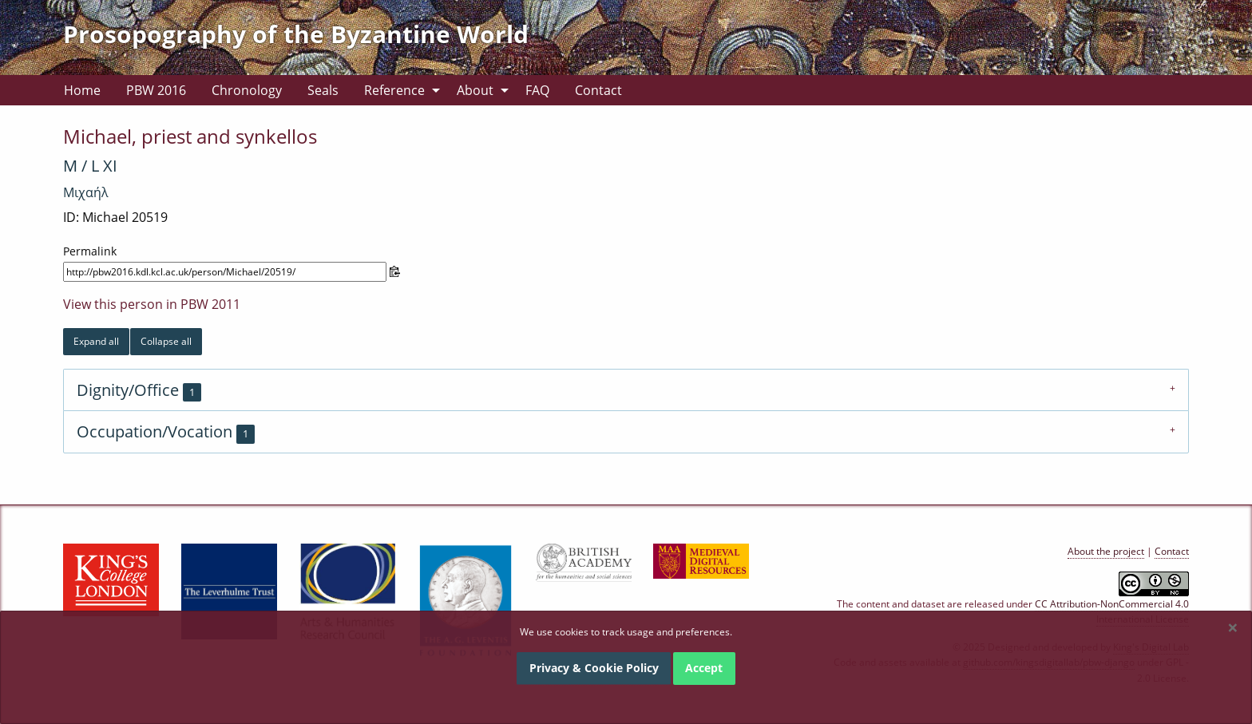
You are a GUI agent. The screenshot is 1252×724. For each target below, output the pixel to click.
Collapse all (166, 341)
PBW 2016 (156, 90)
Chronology (247, 90)
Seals (323, 90)
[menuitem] (82, 90)
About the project (1106, 551)
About (475, 90)
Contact (598, 90)
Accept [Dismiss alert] (704, 667)
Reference (394, 90)
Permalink (90, 251)
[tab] (626, 389)
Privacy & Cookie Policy (594, 667)
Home (82, 90)
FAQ (537, 90)
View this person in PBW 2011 (151, 304)
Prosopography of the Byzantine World (296, 34)
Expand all (96, 341)
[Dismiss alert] (1232, 627)
